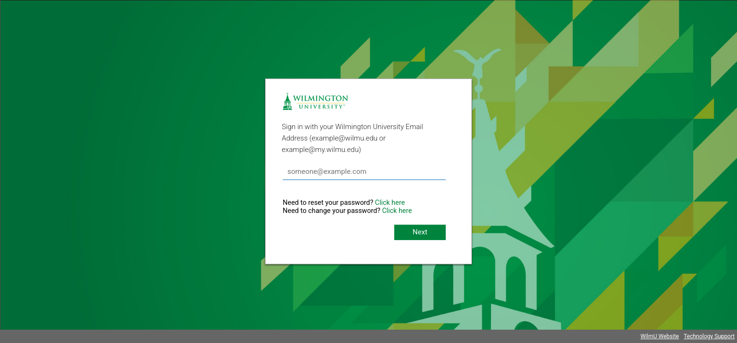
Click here (390, 203)
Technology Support (709, 336)
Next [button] (419, 232)
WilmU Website (659, 336)
